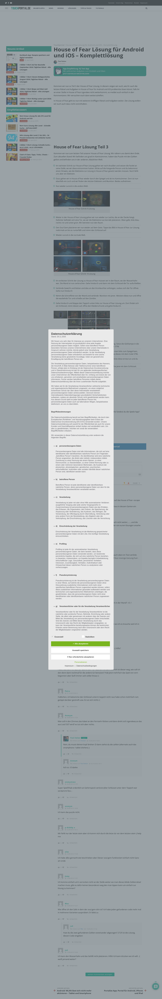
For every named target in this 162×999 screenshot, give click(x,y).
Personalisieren (81, 662)
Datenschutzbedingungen (86, 666)
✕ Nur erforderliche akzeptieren (80, 657)
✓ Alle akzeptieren (80, 644)
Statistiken (88, 636)
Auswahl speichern (80, 650)
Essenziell (57, 636)
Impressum (69, 666)
